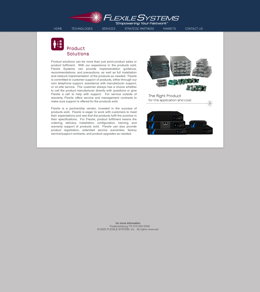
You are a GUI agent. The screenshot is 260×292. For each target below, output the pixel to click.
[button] (84, 29)
